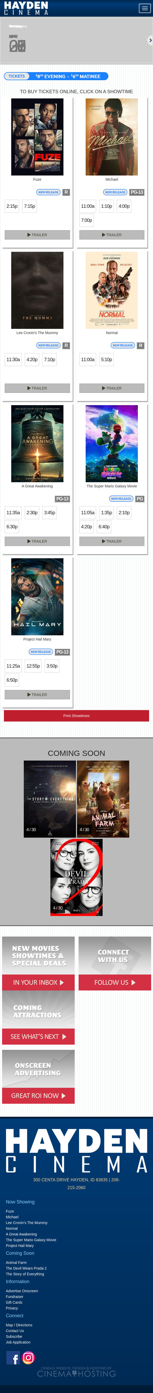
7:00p (86, 220)
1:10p (106, 206)
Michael (12, 1217)
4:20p (32, 359)
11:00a (88, 206)
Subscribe (14, 1336)
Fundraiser (14, 1297)
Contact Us (15, 1331)
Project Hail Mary (20, 1246)
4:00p (124, 206)
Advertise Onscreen (22, 1291)
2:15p (12, 206)
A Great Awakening (21, 1234)
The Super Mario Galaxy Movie (31, 1240)
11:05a (88, 512)
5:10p (106, 359)
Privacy (12, 1308)
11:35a (13, 512)
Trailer (37, 235)
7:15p (29, 206)
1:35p (106, 512)
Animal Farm (16, 1262)
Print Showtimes (76, 716)
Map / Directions (19, 1325)
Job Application (18, 1342)
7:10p (49, 359)
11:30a (13, 359)
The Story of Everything (25, 1274)
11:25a (13, 666)
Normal (12, 1228)
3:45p (49, 512)
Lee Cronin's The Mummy (27, 1223)
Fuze (10, 1211)
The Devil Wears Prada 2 (26, 1268)
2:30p (32, 512)
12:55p (33, 666)
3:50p (51, 666)
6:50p (12, 680)
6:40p (104, 526)
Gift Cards (14, 1302)
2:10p (124, 512)
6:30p (12, 526)
